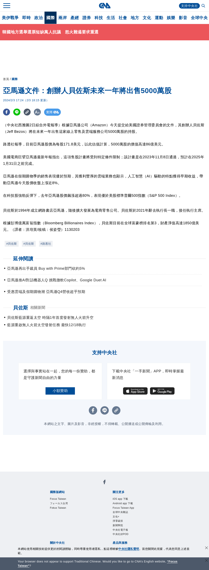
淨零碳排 (118, 520)
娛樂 (171, 17)
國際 (50, 17)
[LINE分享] (17, 112)
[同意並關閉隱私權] (206, 548)
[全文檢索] (203, 6)
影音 (183, 17)
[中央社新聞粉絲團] (104, 482)
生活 (111, 17)
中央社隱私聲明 (128, 548)
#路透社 (46, 243)
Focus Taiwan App (123, 507)
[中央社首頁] (104, 5)
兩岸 (62, 17)
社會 (123, 17)
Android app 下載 (123, 503)
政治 (38, 17)
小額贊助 (60, 391)
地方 (135, 17)
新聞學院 (118, 525)
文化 (147, 17)
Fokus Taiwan (58, 507)
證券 (86, 17)
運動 (159, 17)
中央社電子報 (120, 529)
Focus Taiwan (58, 498)
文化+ (116, 516)
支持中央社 (189, 6)
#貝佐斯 (11, 243)
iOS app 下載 (120, 498)
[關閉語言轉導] (206, 561)
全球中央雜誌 (120, 512)
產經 (74, 17)
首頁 (6, 79)
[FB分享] (6, 112)
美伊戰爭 (10, 17)
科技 (98, 17)
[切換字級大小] (37, 112)
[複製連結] (27, 112)
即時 (26, 17)
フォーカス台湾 (59, 503)
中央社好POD (121, 534)
